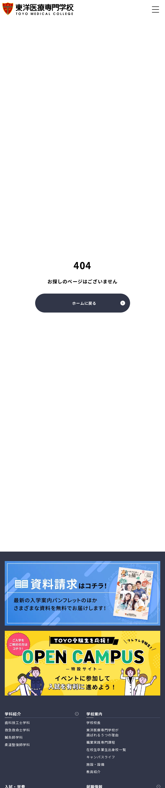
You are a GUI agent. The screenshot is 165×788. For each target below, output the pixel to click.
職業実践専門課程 (100, 742)
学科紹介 (13, 714)
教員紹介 (93, 771)
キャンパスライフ (100, 757)
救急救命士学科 (17, 730)
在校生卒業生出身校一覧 (106, 749)
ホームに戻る (98, 303)
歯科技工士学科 (17, 722)
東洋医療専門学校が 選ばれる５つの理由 (102, 732)
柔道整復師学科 (17, 744)
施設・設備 (95, 764)
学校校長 (93, 722)
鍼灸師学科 (14, 737)
